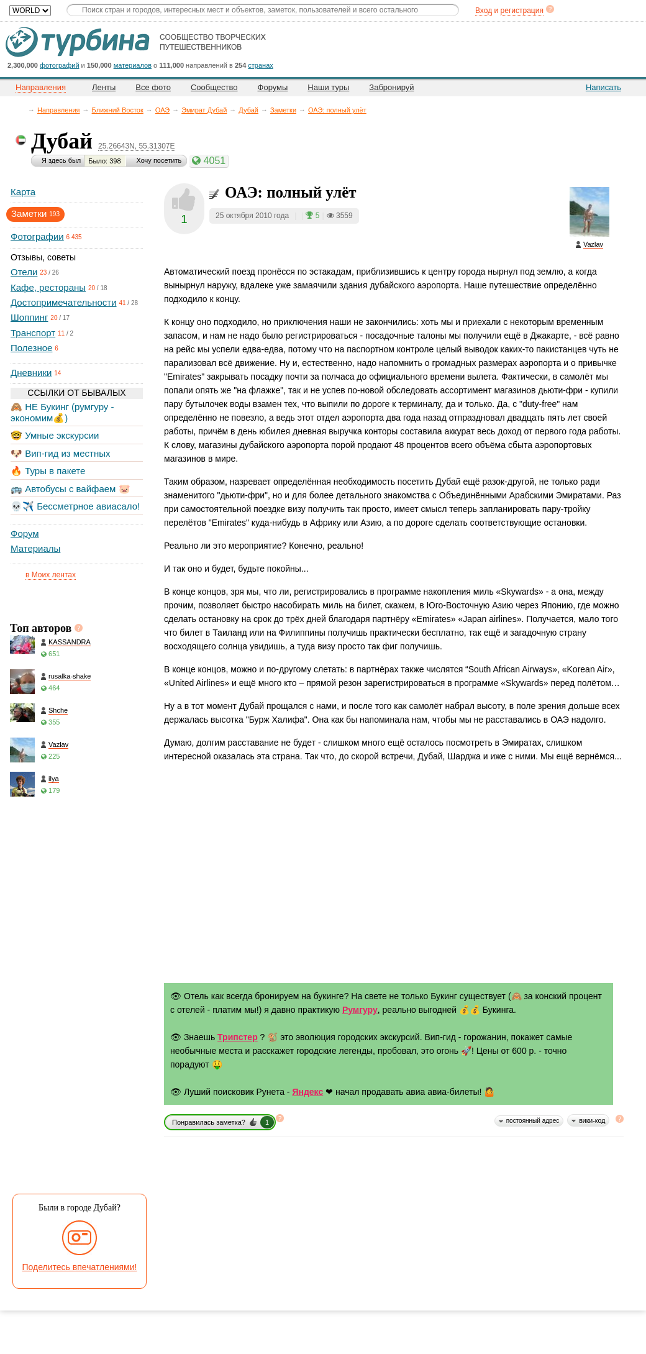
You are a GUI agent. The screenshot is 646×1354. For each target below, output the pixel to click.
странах (260, 65)
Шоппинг (29, 317)
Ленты (104, 87)
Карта (23, 191)
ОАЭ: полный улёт (337, 110)
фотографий (60, 65)
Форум (25, 533)
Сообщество (214, 87)
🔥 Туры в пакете (48, 470)
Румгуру (360, 1010)
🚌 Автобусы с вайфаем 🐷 (70, 488)
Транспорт (33, 332)
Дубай (248, 110)
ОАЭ (162, 110)
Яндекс (307, 1092)
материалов (133, 65)
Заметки (283, 110)
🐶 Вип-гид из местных (60, 453)
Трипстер (237, 1037)
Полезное (31, 347)
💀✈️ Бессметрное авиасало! (75, 506)
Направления (58, 110)
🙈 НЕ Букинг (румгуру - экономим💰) (62, 412)
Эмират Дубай (204, 110)
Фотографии (37, 236)
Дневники (31, 372)
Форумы (273, 87)
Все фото (153, 87)
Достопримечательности (64, 302)
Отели (24, 272)
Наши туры (328, 87)
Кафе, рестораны (48, 287)
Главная (22, 109)
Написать (603, 87)
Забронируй (391, 87)
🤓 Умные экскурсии (55, 435)
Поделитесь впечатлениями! (79, 1267)
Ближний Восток (117, 110)
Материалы (35, 548)
